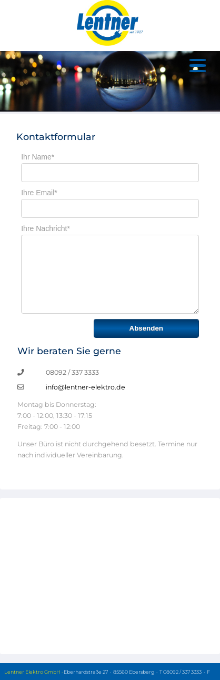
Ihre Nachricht (45, 228)
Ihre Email (39, 192)
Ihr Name (37, 157)
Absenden (146, 328)
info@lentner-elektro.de (85, 387)
